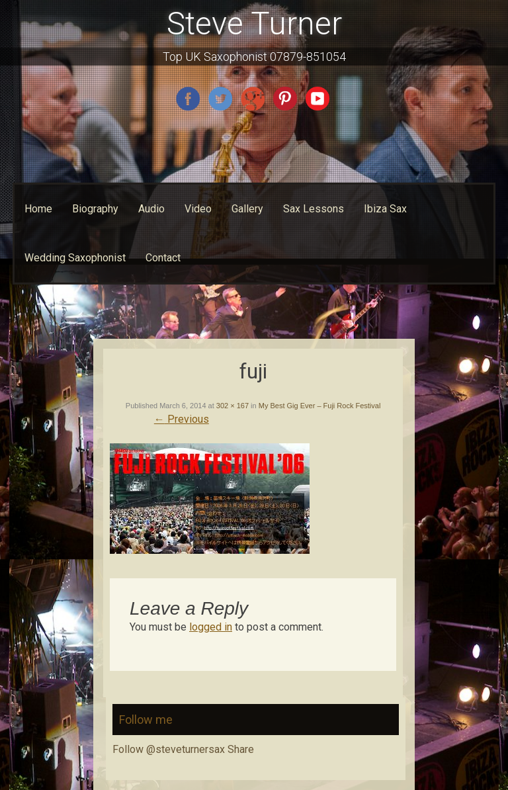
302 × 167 (232, 406)
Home (38, 208)
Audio (151, 208)
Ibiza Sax (385, 208)
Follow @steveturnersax (168, 749)
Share (241, 749)
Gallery (247, 208)
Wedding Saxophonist (75, 257)
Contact (163, 257)
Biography (95, 208)
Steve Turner (254, 23)
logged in (210, 627)
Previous (181, 419)
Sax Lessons (313, 208)
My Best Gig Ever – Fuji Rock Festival (320, 406)
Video (198, 208)
